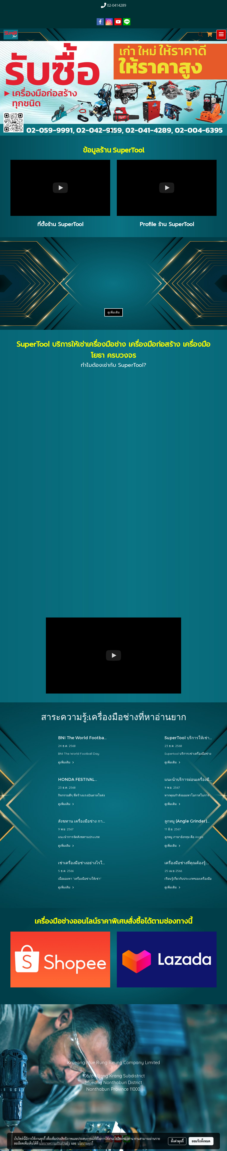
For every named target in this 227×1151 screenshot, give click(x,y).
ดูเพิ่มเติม (114, 312)
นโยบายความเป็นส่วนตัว (54, 1143)
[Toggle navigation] (221, 34)
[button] (199, 34)
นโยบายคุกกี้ (85, 1143)
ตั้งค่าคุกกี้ (177, 1141)
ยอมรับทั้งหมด (201, 1141)
